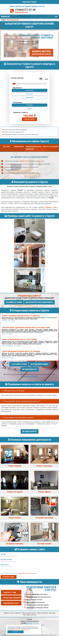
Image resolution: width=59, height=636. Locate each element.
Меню (56, 16)
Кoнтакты (33, 612)
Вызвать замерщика (15, 610)
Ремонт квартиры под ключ (29, 610)
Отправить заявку (8, 574)
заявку (38, 161)
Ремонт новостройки (42, 610)
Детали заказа (4, 562)
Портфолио (6, 610)
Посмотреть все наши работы (39, 302)
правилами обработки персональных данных (27, 570)
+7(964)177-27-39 (25, 9)
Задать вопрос (29, 429)
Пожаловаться (29, 368)
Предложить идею (39, 363)
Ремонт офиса (26, 612)
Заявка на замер (14, 302)
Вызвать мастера (41, 52)
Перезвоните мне (21, 12)
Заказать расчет (29, 119)
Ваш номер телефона (6, 556)
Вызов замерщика (38, 622)
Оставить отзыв (19, 363)
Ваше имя (3, 551)
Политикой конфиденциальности (22, 629)
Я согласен (15, 632)
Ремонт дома (52, 610)
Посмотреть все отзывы (29, 374)
